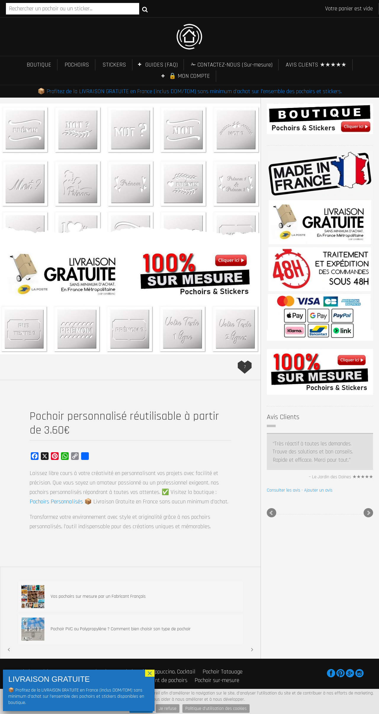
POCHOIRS (77, 65)
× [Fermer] (149, 673)
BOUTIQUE (39, 65)
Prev (271, 513)
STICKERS (114, 65)
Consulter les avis (283, 490)
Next (368, 513)
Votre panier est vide (349, 8)
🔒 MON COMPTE (189, 76)
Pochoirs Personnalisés (56, 501)
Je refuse (167, 708)
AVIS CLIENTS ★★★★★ (316, 65)
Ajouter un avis (318, 490)
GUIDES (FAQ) (161, 65)
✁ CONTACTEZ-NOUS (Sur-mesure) (231, 65)
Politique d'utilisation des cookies (216, 708)
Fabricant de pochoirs (162, 680)
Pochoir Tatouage (223, 672)
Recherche (145, 9)
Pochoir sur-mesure (217, 680)
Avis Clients (283, 417)
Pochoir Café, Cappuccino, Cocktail (156, 672)
